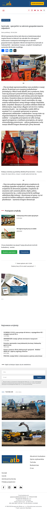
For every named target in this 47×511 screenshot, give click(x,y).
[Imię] (23, 372)
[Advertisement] (14, 311)
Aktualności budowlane (37, 456)
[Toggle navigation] (3, 10)
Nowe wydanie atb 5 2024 (23, 263)
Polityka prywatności (8, 482)
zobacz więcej (18, 392)
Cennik (4, 476)
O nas (32, 468)
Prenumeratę (25, 252)
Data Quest (28, 508)
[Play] (23, 407)
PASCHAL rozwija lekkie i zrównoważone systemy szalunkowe (23, 356)
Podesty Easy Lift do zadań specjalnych (23, 266)
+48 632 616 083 (33, 497)
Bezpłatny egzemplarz (9, 252)
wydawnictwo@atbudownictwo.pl (18, 497)
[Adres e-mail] (17, 377)
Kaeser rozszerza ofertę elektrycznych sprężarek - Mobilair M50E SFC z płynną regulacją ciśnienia (22, 350)
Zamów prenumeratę (37, 3)
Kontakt (4, 473)
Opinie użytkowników (37, 459)
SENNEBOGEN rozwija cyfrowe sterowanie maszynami (20, 339)
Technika (33, 462)
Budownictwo (34, 465)
